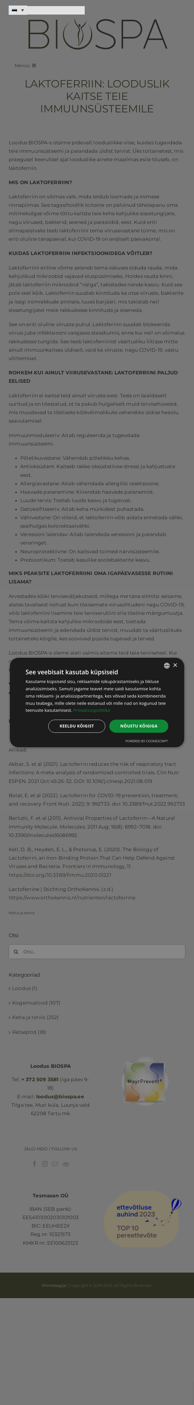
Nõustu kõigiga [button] (138, 726)
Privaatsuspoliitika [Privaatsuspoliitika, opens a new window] (91, 710)
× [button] (175, 665)
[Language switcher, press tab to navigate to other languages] (18, 10)
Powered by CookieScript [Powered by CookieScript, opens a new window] (146, 741)
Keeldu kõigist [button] (77, 726)
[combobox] (167, 666)
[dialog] (97, 702)
